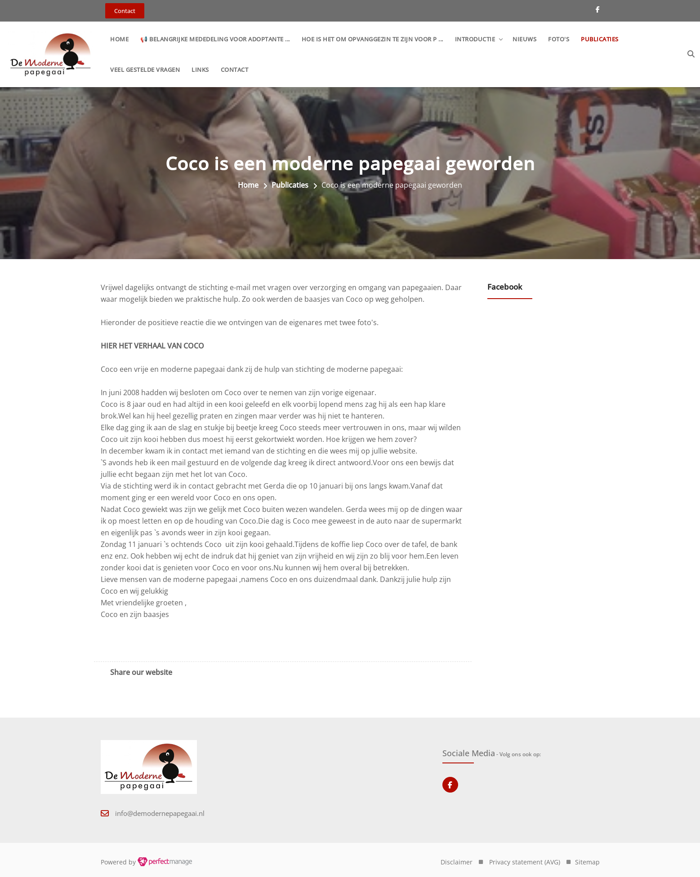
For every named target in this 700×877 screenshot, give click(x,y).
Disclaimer (457, 862)
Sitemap (587, 862)
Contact (235, 70)
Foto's (558, 39)
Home (119, 39)
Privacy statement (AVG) (524, 862)
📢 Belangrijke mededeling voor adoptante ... (215, 39)
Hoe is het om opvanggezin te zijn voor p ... (372, 39)
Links (200, 70)
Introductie (475, 39)
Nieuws (524, 39)
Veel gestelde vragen (145, 70)
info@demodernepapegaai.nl (160, 813)
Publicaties (600, 39)
